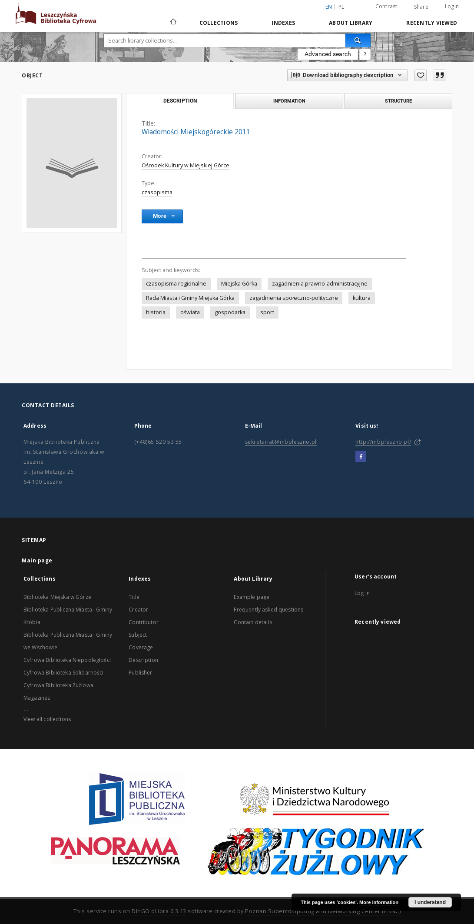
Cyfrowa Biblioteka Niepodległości (67, 660)
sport (267, 312)
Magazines (36, 697)
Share (421, 6)
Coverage (141, 647)
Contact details (253, 622)
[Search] (358, 40)
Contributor (144, 622)
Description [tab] (180, 101)
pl (341, 7)
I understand (430, 902)
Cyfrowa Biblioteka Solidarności (63, 672)
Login (452, 6)
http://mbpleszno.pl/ (383, 441)
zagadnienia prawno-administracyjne (320, 283)
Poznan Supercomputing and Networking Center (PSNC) (323, 911)
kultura (362, 298)
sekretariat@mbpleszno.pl (281, 441)
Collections (218, 23)
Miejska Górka (239, 283)
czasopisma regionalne (176, 283)
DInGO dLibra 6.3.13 (159, 911)
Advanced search (328, 53)
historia (156, 312)
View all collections (47, 719)
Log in (362, 593)
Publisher (140, 672)
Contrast (386, 6)
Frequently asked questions (268, 609)
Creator (138, 609)
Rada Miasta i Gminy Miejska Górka (190, 298)
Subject (138, 634)
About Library (350, 23)
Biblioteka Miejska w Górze (57, 597)
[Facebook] (360, 457)
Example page (251, 597)
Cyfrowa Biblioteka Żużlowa (58, 685)
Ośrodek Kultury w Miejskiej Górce (185, 165)
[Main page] (172, 22)
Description (143, 660)
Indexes (283, 23)
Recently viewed (431, 23)
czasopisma (157, 192)
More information (378, 902)
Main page (37, 560)
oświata (190, 312)
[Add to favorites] (420, 75)
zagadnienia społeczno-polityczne (293, 298)
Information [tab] (289, 101)
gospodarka (230, 312)
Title (134, 597)
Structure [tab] (398, 101)
